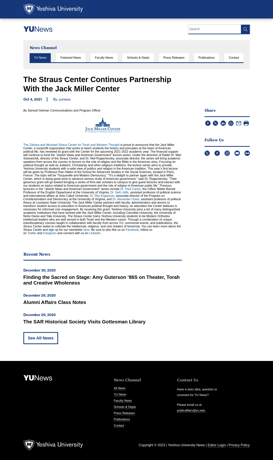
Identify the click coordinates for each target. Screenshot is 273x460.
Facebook (132, 229)
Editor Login (217, 445)
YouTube (237, 153)
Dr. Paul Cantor (130, 189)
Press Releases (174, 57)
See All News (41, 338)
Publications (206, 57)
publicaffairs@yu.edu (191, 410)
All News (119, 388)
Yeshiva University (53, 9)
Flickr (247, 153)
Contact (234, 57)
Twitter (31, 233)
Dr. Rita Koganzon (102, 195)
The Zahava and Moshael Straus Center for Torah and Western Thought (71, 144)
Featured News (70, 57)
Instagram (49, 233)
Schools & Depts (138, 57)
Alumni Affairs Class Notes (54, 302)
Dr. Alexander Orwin (125, 199)
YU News (40, 57)
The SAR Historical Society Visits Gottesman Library (84, 322)
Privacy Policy (239, 445)
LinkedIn (95, 233)
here (86, 229)
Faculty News (104, 57)
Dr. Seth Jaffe (119, 192)
